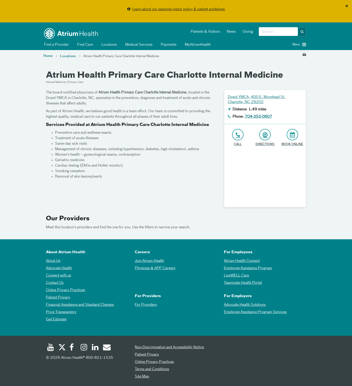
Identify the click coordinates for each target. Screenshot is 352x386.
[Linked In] (95, 347)
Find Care (84, 45)
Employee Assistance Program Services (255, 312)
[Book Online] (292, 137)
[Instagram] (84, 347)
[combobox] (278, 31)
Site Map (142, 376)
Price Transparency (61, 312)
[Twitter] (61, 347)
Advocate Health (59, 268)
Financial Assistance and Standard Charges (80, 305)
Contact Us (55, 283)
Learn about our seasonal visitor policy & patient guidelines (178, 9)
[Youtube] (50, 347)
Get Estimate (56, 319)
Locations (108, 45)
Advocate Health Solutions (245, 305)
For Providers (146, 305)
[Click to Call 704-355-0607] (237, 137)
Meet (50, 227)
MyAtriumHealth (197, 45)
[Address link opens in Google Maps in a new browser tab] (265, 137)
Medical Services (138, 45)
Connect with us (58, 275)
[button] (302, 31)
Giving (248, 32)
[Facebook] (72, 347)
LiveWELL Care (236, 275)
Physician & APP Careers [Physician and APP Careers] (155, 268)
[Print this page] (304, 55)
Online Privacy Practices (65, 290)
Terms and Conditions (152, 369)
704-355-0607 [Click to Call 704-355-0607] (258, 117)
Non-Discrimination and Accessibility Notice (169, 347)
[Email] (106, 347)
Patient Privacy (58, 297)
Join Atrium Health (149, 261)
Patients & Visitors (205, 32)
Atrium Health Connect (242, 261)
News (231, 32)
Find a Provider (55, 45)
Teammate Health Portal (243, 283)
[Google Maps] (265, 178)
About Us (53, 261)
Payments (167, 45)
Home (48, 56)
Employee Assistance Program (248, 268)
